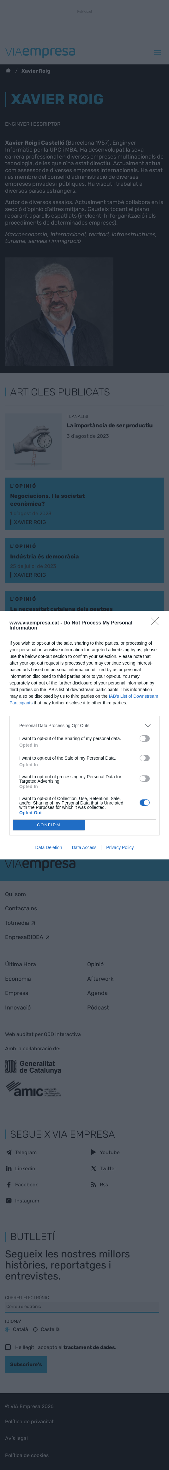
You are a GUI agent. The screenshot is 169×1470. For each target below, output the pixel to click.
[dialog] (84, 735)
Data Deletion (48, 847)
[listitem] (84, 725)
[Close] (157, 623)
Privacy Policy (120, 847)
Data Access (84, 847)
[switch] (145, 738)
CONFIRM (49, 824)
